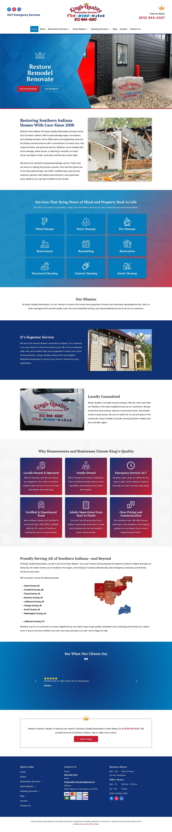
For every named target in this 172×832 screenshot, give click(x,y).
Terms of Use (84, 824)
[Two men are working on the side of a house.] (120, 350)
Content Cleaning (86, 273)
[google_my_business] (19, 9)
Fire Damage (127, 229)
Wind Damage (45, 229)
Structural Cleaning (45, 273)
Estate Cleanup (127, 273)
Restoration (127, 251)
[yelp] (14, 9)
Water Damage (86, 229)
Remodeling (86, 251)
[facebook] (9, 9)
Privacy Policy (94, 824)
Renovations (45, 251)
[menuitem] (34, 29)
